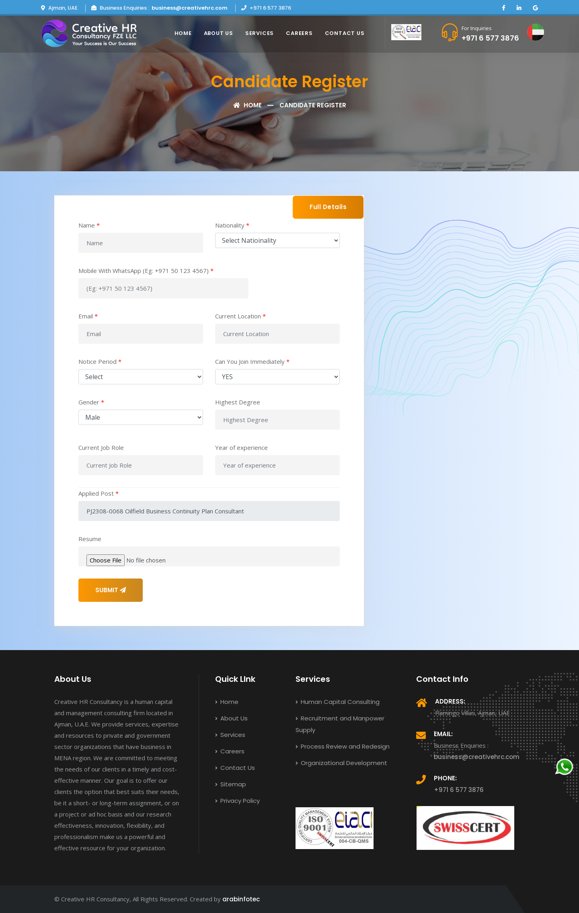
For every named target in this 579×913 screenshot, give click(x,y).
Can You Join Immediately (252, 361)
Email (88, 316)
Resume (89, 539)
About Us (218, 33)
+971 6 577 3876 (490, 38)
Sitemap (230, 784)
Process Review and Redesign (343, 746)
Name (89, 225)
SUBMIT (110, 590)
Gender (91, 402)
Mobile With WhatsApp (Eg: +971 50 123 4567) (146, 271)
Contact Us (345, 33)
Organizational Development (341, 763)
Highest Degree (237, 402)
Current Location (240, 316)
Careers (299, 33)
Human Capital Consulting (338, 702)
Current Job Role (101, 447)
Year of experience (241, 447)
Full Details (328, 207)
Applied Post (98, 493)
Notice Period (99, 361)
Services (259, 33)
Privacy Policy (237, 800)
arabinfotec (241, 899)
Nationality (232, 225)
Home (183, 33)
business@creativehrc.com (190, 8)
